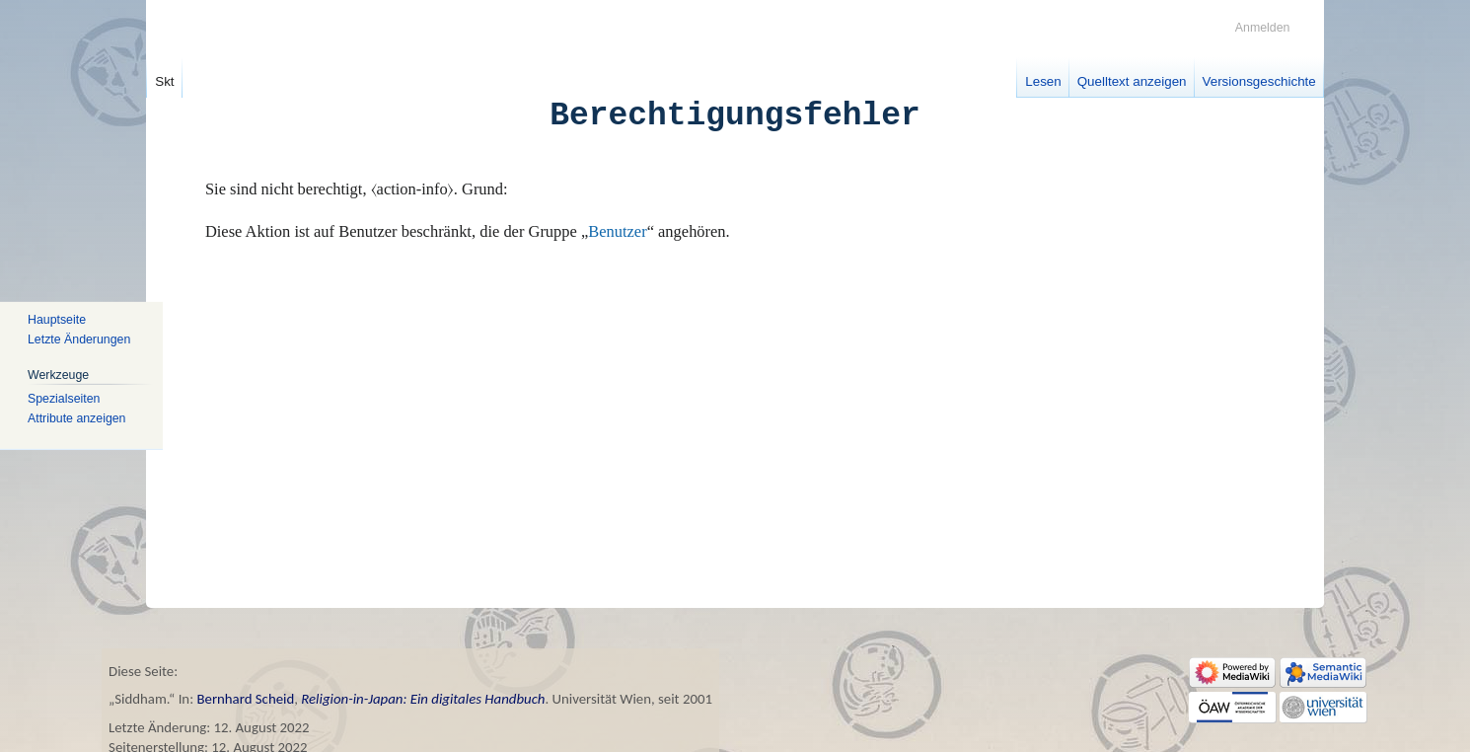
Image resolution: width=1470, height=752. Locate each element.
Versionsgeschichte (1259, 81)
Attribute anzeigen (77, 418)
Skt (164, 81)
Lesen (1043, 81)
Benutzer (617, 231)
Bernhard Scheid (245, 699)
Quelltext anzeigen (1132, 81)
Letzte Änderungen (79, 339)
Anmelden (1262, 28)
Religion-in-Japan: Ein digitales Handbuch (423, 699)
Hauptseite (57, 320)
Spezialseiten (64, 399)
